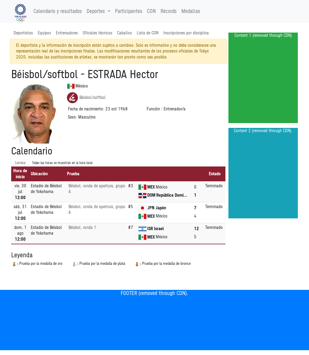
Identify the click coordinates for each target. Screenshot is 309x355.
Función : (154, 109)
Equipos (44, 33)
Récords (169, 11)
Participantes (128, 11)
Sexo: (72, 117)
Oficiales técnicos (97, 33)
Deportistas (23, 33)
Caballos (124, 33)
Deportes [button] (96, 11)
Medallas (190, 11)
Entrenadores (67, 33)
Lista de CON (147, 33)
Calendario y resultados (57, 11)
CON (151, 11)
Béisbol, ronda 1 (82, 228)
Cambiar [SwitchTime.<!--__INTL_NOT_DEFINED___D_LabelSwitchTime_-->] (20, 163)
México (77, 86)
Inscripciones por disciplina (186, 33)
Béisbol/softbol (86, 98)
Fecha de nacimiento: (86, 109)
